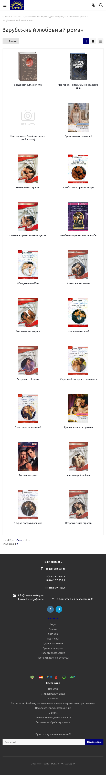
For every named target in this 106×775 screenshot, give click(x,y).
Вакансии (53, 698)
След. (19, 540)
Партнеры (53, 638)
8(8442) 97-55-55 (55, 576)
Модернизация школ (53, 693)
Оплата (53, 629)
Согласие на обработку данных (53, 722)
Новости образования (53, 653)
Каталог (53, 618)
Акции (53, 624)
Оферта (53, 712)
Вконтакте (50, 609)
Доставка (53, 634)
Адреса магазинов (53, 643)
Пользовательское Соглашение (53, 708)
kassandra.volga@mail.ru (31, 599)
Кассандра (53, 683)
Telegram (59, 609)
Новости (53, 689)
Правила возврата (53, 648)
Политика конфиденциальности (53, 717)
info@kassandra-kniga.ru (31, 595)
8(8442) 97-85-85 (55, 580)
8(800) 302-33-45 (55, 569)
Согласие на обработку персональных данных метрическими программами (53, 703)
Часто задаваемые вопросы (53, 657)
